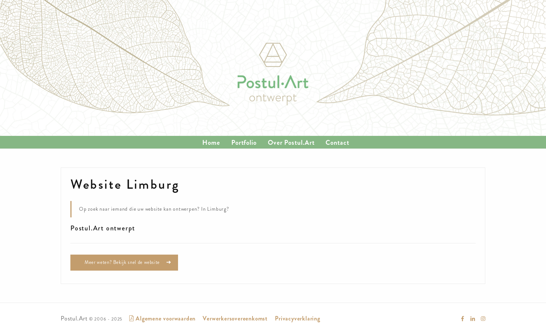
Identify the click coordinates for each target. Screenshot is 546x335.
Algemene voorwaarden (162, 318)
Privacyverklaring (297, 318)
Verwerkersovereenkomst (235, 318)
